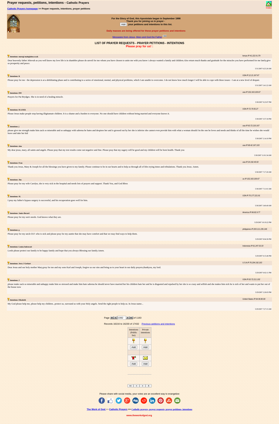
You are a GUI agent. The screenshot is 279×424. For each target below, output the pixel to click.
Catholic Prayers (118, 409)
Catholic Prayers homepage (22, 8)
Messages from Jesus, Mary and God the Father (137, 37)
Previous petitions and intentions (158, 324)
